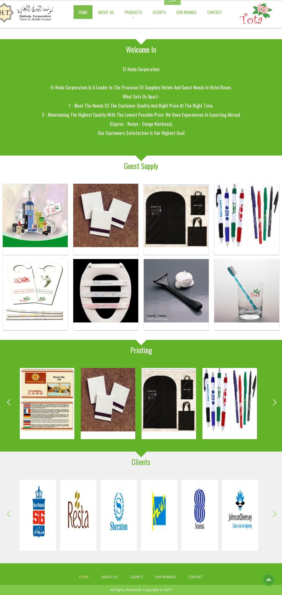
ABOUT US (109, 576)
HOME (84, 576)
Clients (136, 576)
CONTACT (195, 576)
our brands (165, 576)
